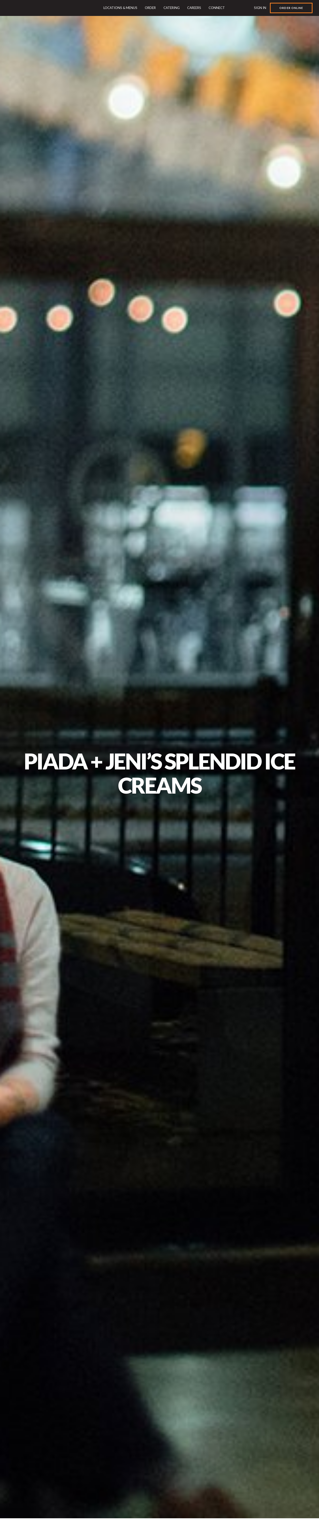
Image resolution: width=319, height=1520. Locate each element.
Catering (171, 8)
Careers (194, 8)
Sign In (260, 8)
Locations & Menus (120, 8)
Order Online (291, 7)
